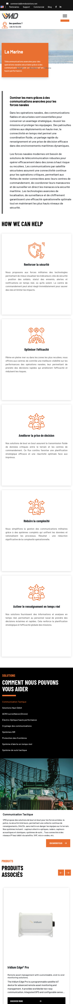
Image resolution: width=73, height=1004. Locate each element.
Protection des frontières (14, 738)
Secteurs (33, 68)
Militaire (47, 68)
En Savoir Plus (58, 843)
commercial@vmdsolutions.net (23, 3)
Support (26, 7)
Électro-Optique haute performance (19, 719)
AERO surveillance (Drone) (15, 713)
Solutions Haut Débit (12, 707)
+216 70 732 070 (15, 26)
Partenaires (14, 7)
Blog (50, 7)
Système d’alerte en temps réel (17, 744)
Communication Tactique (14, 701)
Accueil (20, 68)
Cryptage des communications (17, 726)
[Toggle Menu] (64, 21)
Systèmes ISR (8, 732)
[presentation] (61, 873)
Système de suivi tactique (14, 750)
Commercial (39, 7)
